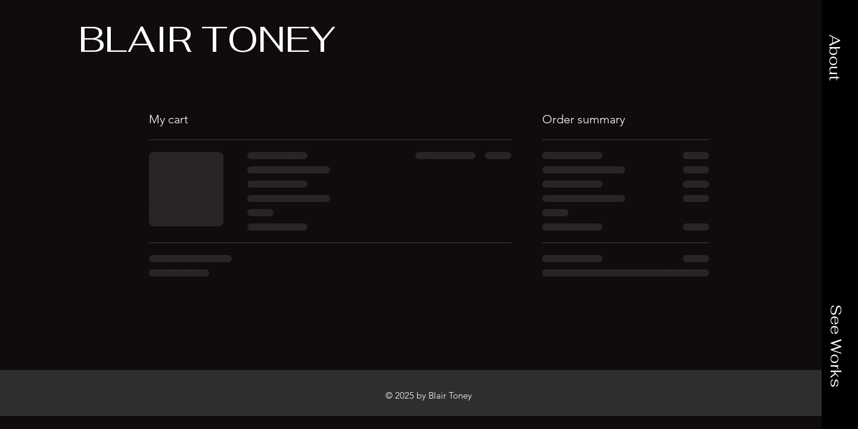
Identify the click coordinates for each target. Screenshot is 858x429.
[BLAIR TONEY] (207, 39)
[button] (835, 57)
